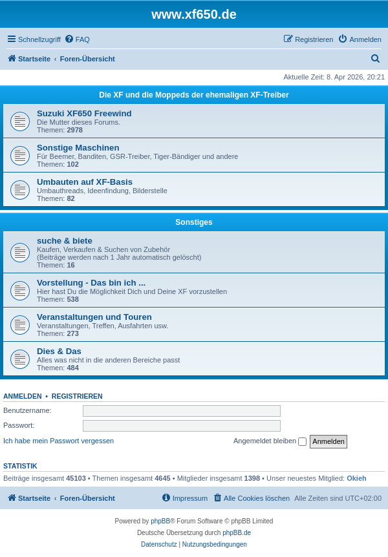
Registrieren (77, 396)
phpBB (160, 521)
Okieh (357, 478)
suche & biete (64, 241)
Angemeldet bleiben (270, 441)
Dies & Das (59, 351)
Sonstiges (193, 222)
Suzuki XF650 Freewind (84, 113)
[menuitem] (77, 39)
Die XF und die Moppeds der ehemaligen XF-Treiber (193, 95)
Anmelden (22, 396)
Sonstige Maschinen (78, 147)
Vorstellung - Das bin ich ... (91, 283)
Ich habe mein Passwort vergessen (58, 441)
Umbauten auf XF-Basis (85, 182)
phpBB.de (236, 532)
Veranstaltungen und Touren (94, 317)
